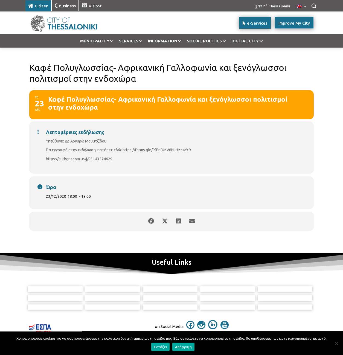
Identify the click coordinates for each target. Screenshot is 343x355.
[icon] (190, 327)
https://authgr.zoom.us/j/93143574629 (79, 159)
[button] (314, 6)
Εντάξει (160, 347)
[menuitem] (301, 6)
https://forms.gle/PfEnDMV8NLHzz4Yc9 (157, 150)
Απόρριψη (183, 347)
